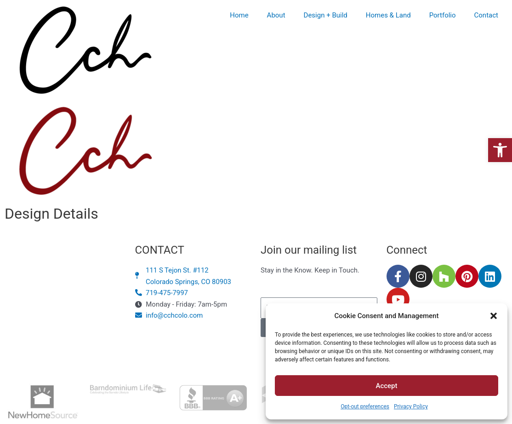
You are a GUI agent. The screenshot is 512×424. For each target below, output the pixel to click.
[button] (493, 315)
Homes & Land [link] (388, 15)
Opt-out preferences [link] (365, 406)
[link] (500, 150)
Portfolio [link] (442, 15)
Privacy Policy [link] (411, 406)
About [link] (276, 15)
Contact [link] (486, 15)
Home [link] (239, 15)
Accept (386, 386)
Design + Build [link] (325, 15)
